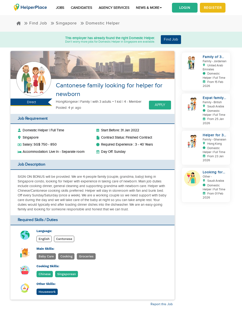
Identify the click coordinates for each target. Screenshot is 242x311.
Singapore (63, 23)
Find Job (35, 23)
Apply (160, 105)
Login (184, 8)
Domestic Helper (100, 23)
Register (213, 8)
